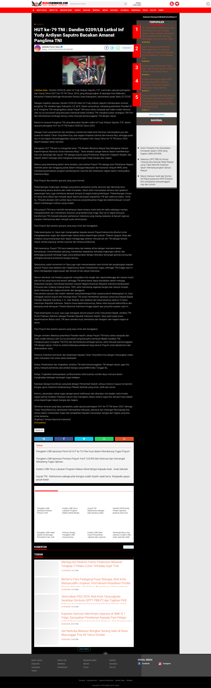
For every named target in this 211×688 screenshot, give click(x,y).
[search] (98, 3)
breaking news (70, 10)
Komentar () (127, 48)
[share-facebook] (106, 48)
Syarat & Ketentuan (106, 680)
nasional (125, 10)
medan (114, 10)
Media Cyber (121, 680)
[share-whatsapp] (118, 48)
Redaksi (131, 680)
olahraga (136, 10)
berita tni (56, 10)
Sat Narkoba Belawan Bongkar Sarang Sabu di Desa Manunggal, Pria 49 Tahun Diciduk (96, 633)
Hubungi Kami (90, 680)
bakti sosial (43, 10)
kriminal (105, 10)
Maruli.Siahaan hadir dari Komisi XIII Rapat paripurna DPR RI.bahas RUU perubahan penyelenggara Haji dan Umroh (156, 196)
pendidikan (148, 10)
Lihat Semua (84, 649)
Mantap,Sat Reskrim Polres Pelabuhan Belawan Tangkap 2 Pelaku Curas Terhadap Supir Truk (94, 567)
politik (168, 10)
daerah (83, 10)
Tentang (79, 680)
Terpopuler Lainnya (156, 131)
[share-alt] (43, 439)
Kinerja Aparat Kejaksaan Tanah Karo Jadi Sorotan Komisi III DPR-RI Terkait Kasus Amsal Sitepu (158, 73)
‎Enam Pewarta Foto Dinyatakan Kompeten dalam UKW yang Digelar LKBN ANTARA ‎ (155, 167)
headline (94, 10)
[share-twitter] (112, 48)
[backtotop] (105, 654)
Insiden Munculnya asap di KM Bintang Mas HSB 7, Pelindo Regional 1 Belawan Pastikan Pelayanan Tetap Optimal (159, 92)
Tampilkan (128, 547)
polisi (159, 10)
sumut (177, 10)
